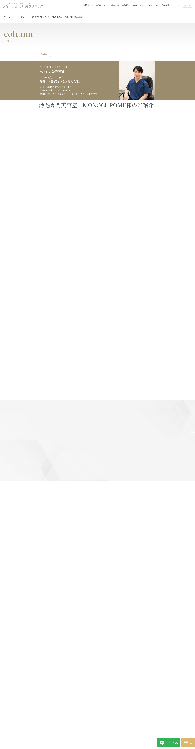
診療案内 (115, 5)
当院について (102, 5)
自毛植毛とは (87, 5)
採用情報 (165, 5)
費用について (139, 5)
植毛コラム (153, 5)
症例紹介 (126, 5)
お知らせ (44, 54)
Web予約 (175, 739)
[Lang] (187, 5)
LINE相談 (135, 739)
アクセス (176, 5)
